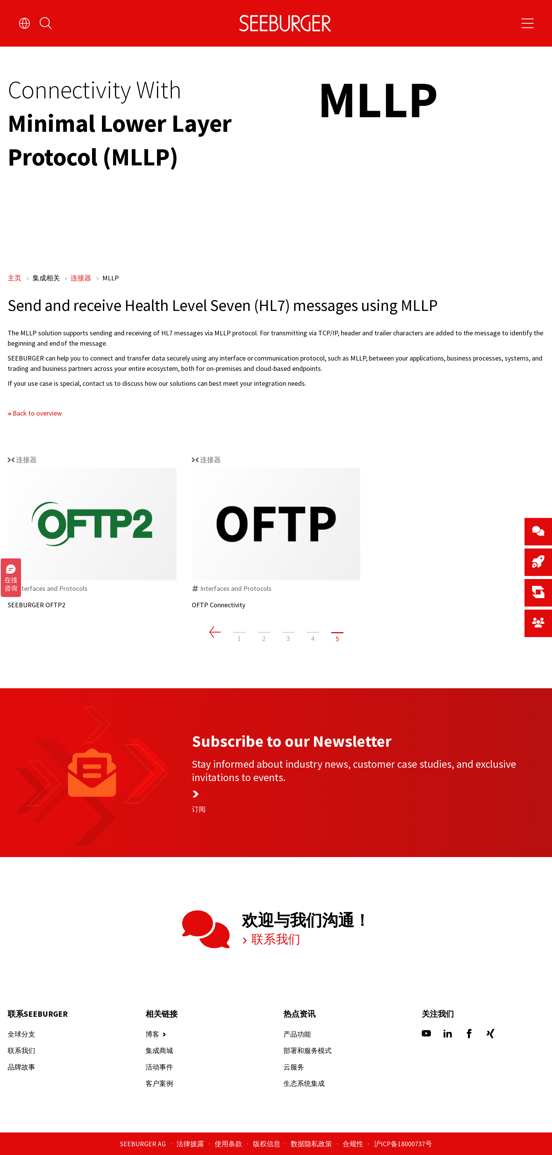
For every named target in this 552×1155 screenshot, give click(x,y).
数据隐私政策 (312, 1143)
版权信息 (267, 1143)
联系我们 (274, 939)
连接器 (82, 277)
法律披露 (191, 1143)
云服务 (293, 1067)
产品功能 (297, 1034)
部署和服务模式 (307, 1051)
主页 (15, 277)
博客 (152, 1034)
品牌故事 (21, 1067)
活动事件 (159, 1067)
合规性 (354, 1143)
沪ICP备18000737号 (403, 1143)
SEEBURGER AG (143, 1143)
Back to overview (37, 412)
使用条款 (229, 1143)
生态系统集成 (304, 1083)
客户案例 (159, 1083)
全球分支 (21, 1034)
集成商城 (159, 1051)
